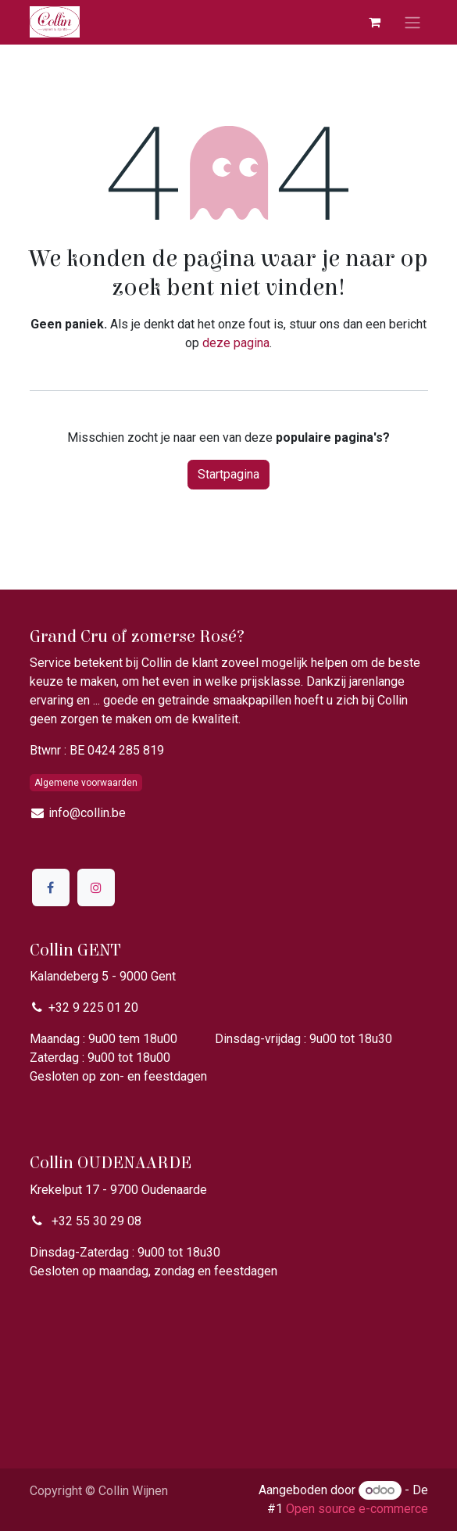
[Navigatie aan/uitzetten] (412, 22)
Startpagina (228, 474)
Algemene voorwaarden (85, 782)
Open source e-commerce (357, 1508)
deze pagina (236, 342)
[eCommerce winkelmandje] (375, 22)
